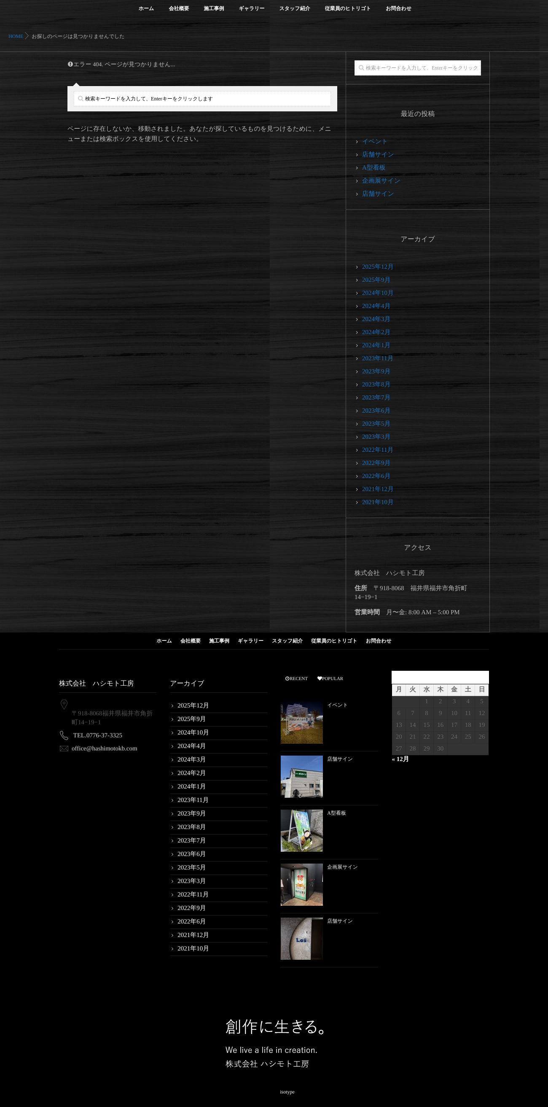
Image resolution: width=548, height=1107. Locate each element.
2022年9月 (376, 463)
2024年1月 (376, 345)
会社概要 (179, 13)
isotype (287, 1090)
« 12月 (400, 759)
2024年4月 (376, 306)
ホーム (146, 13)
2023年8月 (376, 384)
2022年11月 (377, 450)
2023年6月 (376, 411)
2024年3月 (376, 319)
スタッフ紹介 (294, 13)
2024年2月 (376, 332)
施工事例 (214, 13)
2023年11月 (377, 358)
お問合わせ (398, 13)
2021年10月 (378, 502)
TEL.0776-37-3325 (97, 731)
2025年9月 (376, 280)
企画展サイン (381, 181)
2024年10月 (378, 293)
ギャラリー (251, 13)
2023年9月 (376, 371)
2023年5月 (376, 424)
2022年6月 (376, 476)
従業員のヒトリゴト (348, 13)
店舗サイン (378, 154)
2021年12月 (378, 489)
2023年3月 (376, 437)
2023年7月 (376, 397)
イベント (375, 141)
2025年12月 (378, 267)
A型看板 (374, 168)
